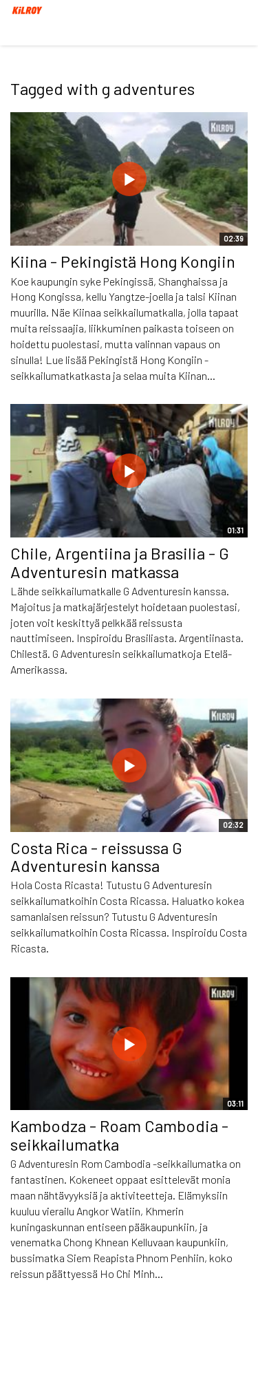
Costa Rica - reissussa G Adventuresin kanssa (96, 856)
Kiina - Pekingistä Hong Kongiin (122, 261)
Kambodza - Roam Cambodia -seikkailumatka (119, 1134)
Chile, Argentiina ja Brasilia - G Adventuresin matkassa (119, 562)
